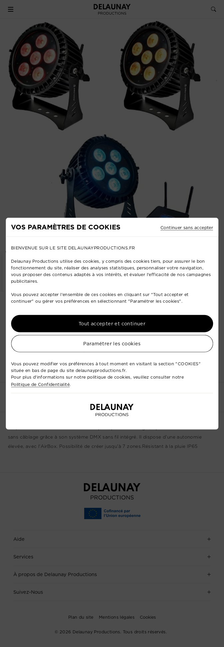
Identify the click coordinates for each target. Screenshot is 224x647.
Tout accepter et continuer (112, 323)
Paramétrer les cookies (112, 343)
